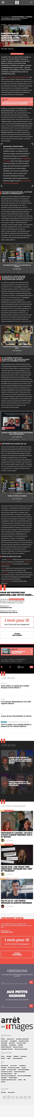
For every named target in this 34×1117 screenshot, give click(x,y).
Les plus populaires (17, 1058)
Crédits (20, 1079)
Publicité (20, 1045)
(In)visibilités (4, 1045)
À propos (23, 1067)
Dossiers (3, 1058)
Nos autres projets (11, 1069)
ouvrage (5, 572)
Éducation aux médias (14, 1067)
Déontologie (4, 1043)
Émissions (16, 1056)
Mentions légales (13, 1077)
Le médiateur (22, 1065)
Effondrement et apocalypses (18, 722)
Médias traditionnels (6, 1047)
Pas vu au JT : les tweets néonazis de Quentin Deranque (16, 902)
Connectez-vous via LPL (9, 612)
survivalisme (5, 661)
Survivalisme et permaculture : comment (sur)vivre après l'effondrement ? (15, 36)
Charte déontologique (23, 1069)
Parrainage (4, 1067)
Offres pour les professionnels (8, 1075)
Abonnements (4, 1065)
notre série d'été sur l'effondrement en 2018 (17, 77)
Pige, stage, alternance (7, 1073)
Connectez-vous (6, 607)
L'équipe (3, 1069)
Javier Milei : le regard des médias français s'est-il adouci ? (15, 687)
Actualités (8, 1056)
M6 (2, 659)
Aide (15, 1073)
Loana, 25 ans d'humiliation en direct (16, 716)
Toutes (2, 1056)
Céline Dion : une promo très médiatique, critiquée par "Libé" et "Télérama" (16, 869)
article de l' (7, 581)
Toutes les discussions (19, 1071)
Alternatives (12, 1043)
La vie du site (13, 1065)
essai (4, 568)
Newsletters (4, 1077)
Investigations (13, 1041)
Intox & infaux (4, 1041)
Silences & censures (18, 1047)
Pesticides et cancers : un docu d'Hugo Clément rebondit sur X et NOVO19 (16, 835)
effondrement (20, 659)
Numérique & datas (24, 1041)
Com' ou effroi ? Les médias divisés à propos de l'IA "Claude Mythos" (16, 725)
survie (20, 661)
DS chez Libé (11, 1092)
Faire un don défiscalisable (24, 1075)
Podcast (3, 1081)
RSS (24, 1079)
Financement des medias (20, 1049)
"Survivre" (9, 559)
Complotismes (12, 1045)
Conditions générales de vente (8, 1079)
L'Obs (5, 659)
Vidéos (9, 1058)
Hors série (3, 1092)
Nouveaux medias (21, 1043)
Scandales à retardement (22, 1039)
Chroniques (23, 1056)
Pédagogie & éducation (7, 1049)
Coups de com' (10, 1039)
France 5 (11, 659)
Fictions (3, 1039)
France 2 (13, 661)
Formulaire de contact (6, 1071)
